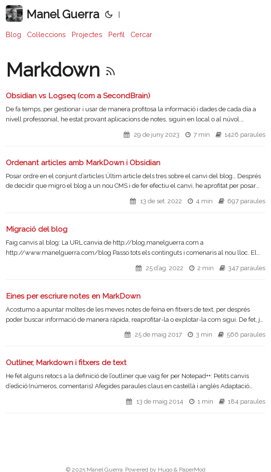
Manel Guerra (52, 13)
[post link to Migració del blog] (135, 251)
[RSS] (110, 69)
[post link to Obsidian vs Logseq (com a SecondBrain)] (135, 118)
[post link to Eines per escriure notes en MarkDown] (135, 318)
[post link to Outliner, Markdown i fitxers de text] (135, 385)
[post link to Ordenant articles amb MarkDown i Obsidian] (135, 185)
